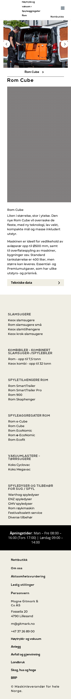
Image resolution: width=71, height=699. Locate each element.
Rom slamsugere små (25, 325)
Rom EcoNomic (20, 430)
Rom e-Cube (17, 421)
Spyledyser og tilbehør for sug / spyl (30, 488)
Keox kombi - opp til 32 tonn (29, 363)
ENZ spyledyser (20, 499)
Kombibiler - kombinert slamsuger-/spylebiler (30, 352)
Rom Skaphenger (21, 399)
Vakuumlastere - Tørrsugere (24, 458)
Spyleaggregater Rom (29, 415)
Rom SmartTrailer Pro (25, 390)
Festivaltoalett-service (25, 513)
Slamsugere (19, 314)
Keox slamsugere (21, 320)
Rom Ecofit (16, 440)
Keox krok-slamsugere (25, 334)
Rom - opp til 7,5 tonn (24, 359)
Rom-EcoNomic (21, 435)
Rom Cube (16, 426)
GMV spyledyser (20, 503)
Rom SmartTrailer (21, 386)
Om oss (17, 568)
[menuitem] (36, 72)
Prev (6, 44)
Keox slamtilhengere (24, 329)
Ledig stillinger (22, 585)
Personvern (20, 593)
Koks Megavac (19, 469)
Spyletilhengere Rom (28, 380)
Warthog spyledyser (23, 495)
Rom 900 (15, 395)
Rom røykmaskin (21, 508)
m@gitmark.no (23, 624)
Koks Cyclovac (19, 465)
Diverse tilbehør (20, 517)
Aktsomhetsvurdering (28, 576)
